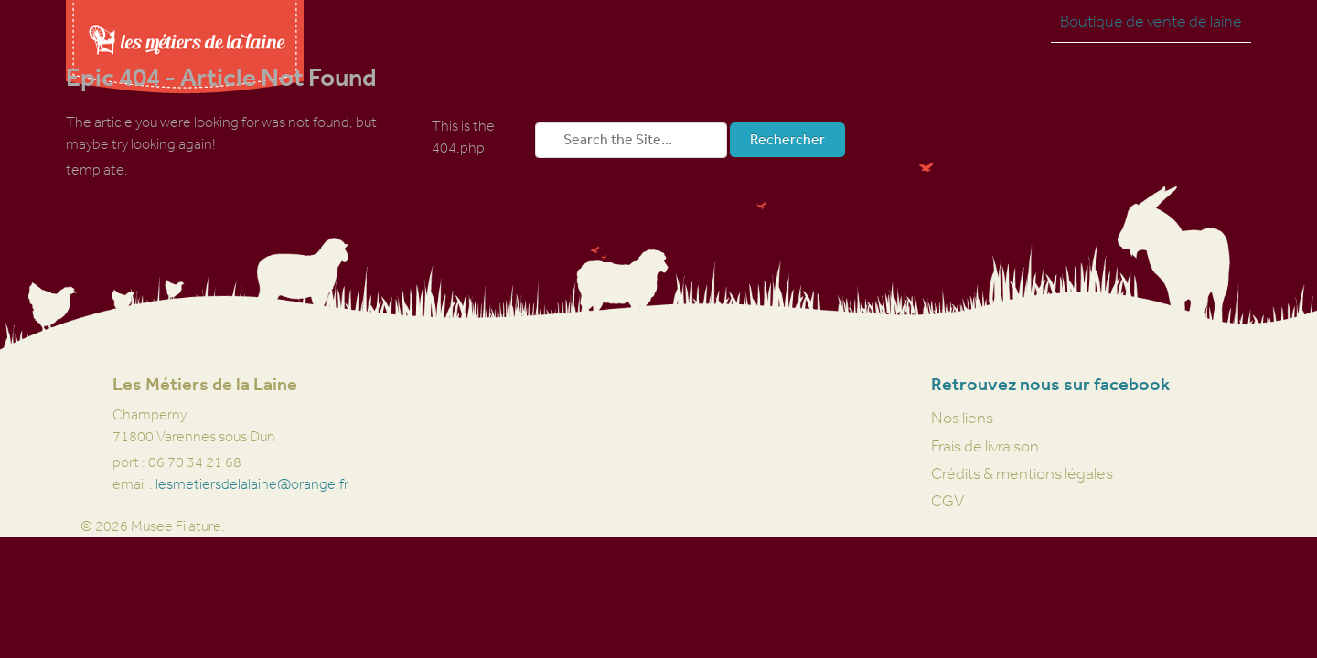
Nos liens (962, 418)
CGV (947, 501)
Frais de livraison (985, 446)
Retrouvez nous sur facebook (1050, 384)
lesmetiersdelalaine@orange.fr (251, 484)
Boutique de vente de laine (1151, 21)
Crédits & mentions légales (1022, 473)
